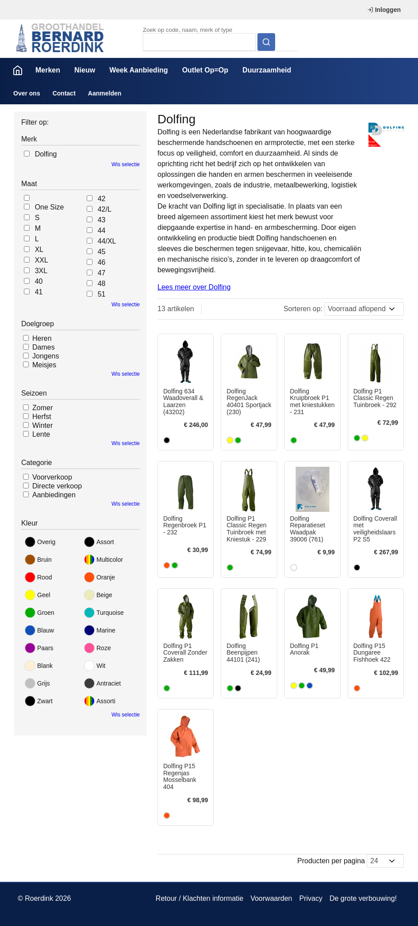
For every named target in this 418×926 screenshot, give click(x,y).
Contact (64, 93)
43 (102, 220)
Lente (41, 434)
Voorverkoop (52, 477)
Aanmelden (104, 93)
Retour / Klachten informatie (199, 898)
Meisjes (44, 365)
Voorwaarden (271, 898)
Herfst (41, 416)
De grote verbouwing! (363, 898)
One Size (49, 207)
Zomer (42, 408)
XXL (41, 260)
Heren (42, 338)
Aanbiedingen (54, 495)
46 (102, 262)
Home (17, 70)
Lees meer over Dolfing (193, 287)
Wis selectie (125, 164)
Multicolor (103, 559)
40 (39, 281)
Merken (47, 70)
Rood (38, 577)
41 (39, 292)
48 (102, 283)
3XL (41, 270)
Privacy (310, 898)
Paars (39, 648)
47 (102, 273)
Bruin (38, 559)
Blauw (39, 630)
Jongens (45, 356)
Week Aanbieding (138, 70)
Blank (39, 665)
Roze (97, 648)
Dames (43, 347)
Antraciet (102, 683)
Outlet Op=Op (205, 70)
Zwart (39, 701)
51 (102, 294)
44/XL (107, 241)
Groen (39, 612)
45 (102, 251)
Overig (40, 542)
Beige (98, 595)
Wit (94, 665)
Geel (37, 595)
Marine (99, 630)
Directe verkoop (57, 486)
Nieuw (84, 70)
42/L (104, 209)
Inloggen (384, 9)
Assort (99, 542)
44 (102, 230)
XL (39, 249)
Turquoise (104, 612)
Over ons (26, 93)
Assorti (99, 701)
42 (102, 198)
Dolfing (46, 154)
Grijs (37, 683)
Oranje (99, 577)
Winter (42, 425)
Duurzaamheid (266, 70)
